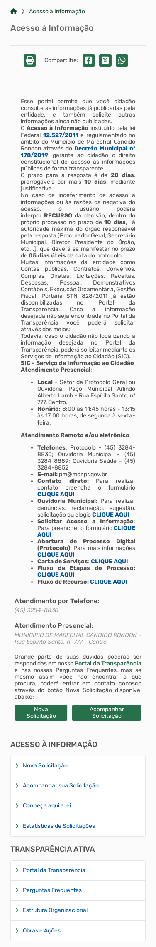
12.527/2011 (60, 135)
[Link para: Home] (13, 11)
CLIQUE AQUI (56, 494)
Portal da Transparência (108, 663)
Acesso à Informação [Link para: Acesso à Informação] (57, 11)
